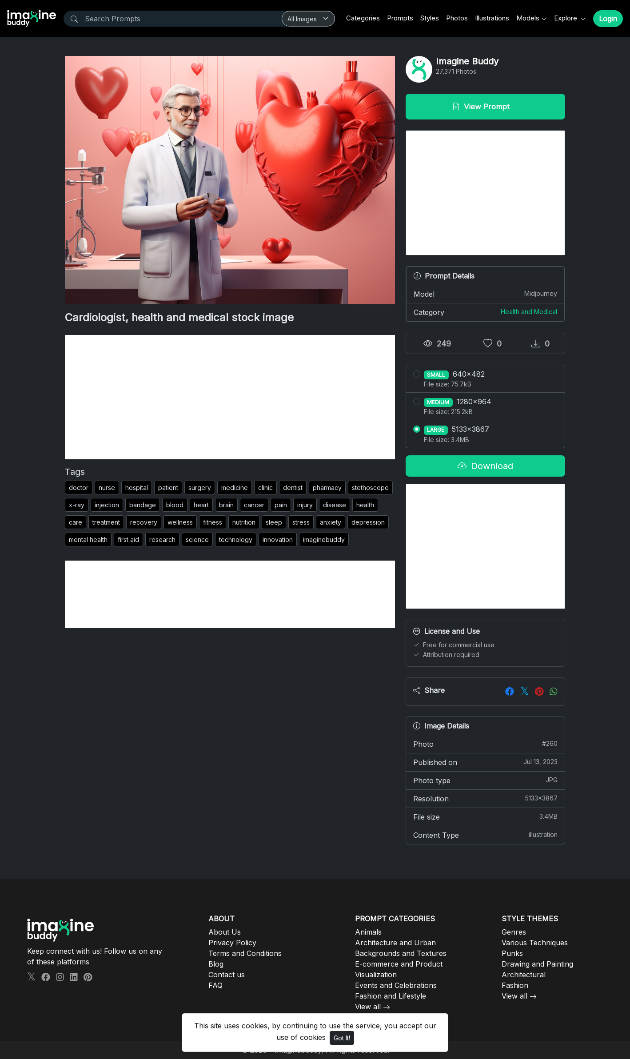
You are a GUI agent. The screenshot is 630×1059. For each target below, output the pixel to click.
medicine (234, 487)
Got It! (342, 1038)
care (75, 522)
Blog (215, 963)
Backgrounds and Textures (401, 953)
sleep (274, 522)
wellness (180, 522)
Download (485, 466)
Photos (457, 18)
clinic (265, 487)
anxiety (330, 522)
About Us (224, 932)
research (162, 539)
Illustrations (492, 18)
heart (201, 505)
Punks (512, 953)
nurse (107, 487)
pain (281, 505)
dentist (293, 487)
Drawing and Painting (537, 963)
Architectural (524, 974)
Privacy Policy (232, 942)
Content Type (485, 835)
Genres (514, 932)
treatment (106, 522)
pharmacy (327, 487)
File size (485, 816)
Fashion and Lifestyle (390, 995)
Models (527, 18)
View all (368, 1006)
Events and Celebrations (396, 985)
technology (235, 539)
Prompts (400, 18)
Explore (566, 18)
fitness (212, 522)
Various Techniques (535, 942)
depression (368, 522)
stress (301, 522)
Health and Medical (529, 311)
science (197, 539)
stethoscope (370, 487)
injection (107, 505)
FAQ (215, 985)
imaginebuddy (324, 539)
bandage (142, 505)
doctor (78, 487)
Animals (368, 932)
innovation (278, 539)
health (365, 505)
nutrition (243, 522)
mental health (88, 539)
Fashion (515, 985)
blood (174, 505)
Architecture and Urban (395, 942)
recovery (143, 522)
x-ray (76, 505)
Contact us (226, 974)
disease (334, 505)
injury (305, 505)
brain (226, 505)
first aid (128, 539)
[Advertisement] (230, 397)
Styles (429, 18)
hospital (136, 487)
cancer (254, 505)
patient (168, 487)
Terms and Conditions (245, 953)
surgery (199, 487)
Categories (363, 18)
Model (485, 294)
